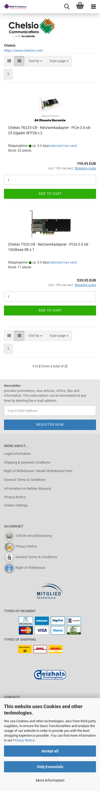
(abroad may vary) (63, 146)
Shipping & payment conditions (27, 462)
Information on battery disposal (27, 488)
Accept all (50, 751)
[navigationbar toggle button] (93, 6)
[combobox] (35, 61)
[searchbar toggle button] (66, 6)
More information (50, 780)
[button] (9, 61)
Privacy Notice (24, 740)
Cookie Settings (16, 505)
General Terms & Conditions (25, 480)
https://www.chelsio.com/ (23, 50)
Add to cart (50, 194)
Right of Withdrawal (30, 568)
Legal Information (17, 454)
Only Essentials (50, 767)
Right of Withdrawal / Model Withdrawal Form (38, 471)
